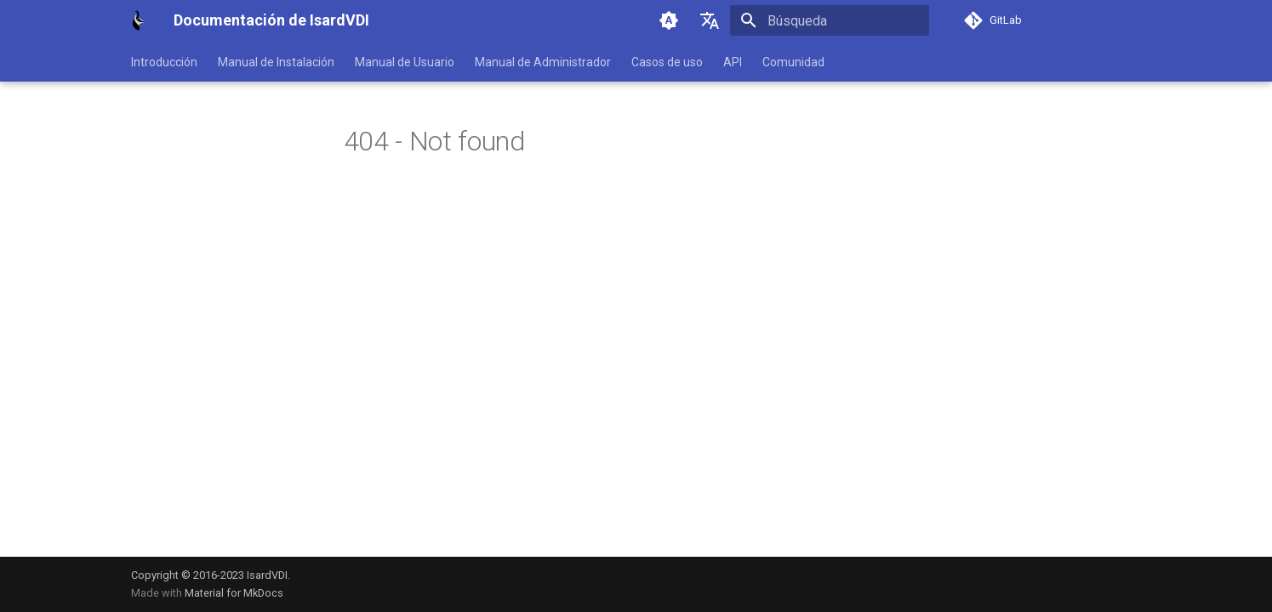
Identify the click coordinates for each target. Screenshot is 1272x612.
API (732, 62)
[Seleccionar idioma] (710, 20)
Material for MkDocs (234, 592)
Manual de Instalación (276, 62)
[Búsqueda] (829, 20)
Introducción (164, 62)
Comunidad (793, 62)
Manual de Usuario (404, 62)
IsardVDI (267, 575)
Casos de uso (667, 62)
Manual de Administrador (543, 62)
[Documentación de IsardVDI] (139, 20)
